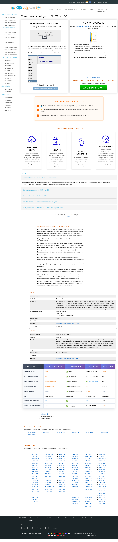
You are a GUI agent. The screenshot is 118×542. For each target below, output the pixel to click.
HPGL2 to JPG (102, 469)
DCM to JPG (75, 463)
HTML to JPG (48, 463)
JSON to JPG (48, 467)
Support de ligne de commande (49, 416)
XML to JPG (35, 459)
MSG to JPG (35, 480)
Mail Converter (51, 521)
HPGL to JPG (102, 461)
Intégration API (44, 418)
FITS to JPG (102, 457)
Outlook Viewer (9, 97)
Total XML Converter (10, 35)
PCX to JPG (102, 470)
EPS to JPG (102, 499)
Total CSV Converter (10, 32)
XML (30, 65)
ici (105, 167)
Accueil (51, 9)
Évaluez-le (69, 216)
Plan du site (24, 537)
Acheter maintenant (93, 88)
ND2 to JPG (35, 476)
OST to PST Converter (11, 47)
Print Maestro (8, 89)
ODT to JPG (75, 467)
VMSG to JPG (75, 508)
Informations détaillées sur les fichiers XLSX (67, 323)
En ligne (59, 9)
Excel (31, 62)
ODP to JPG (62, 491)
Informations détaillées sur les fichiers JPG (67, 358)
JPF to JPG (35, 470)
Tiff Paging (8, 78)
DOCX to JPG (102, 465)
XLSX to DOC (32, 437)
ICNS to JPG (88, 469)
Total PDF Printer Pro (10, 75)
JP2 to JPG (61, 467)
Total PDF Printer (9, 73)
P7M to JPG (35, 482)
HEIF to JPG (75, 478)
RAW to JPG (62, 485)
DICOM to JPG (49, 457)
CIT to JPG (75, 461)
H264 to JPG (35, 467)
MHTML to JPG (49, 465)
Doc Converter (59, 521)
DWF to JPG (48, 461)
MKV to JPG (88, 487)
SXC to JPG (88, 508)
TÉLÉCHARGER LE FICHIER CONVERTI (45, 89)
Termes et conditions (26, 539)
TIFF (30, 78)
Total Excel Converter (9, 27)
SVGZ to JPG (48, 493)
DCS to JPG (35, 465)
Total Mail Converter (10, 37)
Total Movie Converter (11, 54)
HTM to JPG (75, 502)
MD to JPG (88, 506)
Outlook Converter (41, 521)
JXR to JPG (75, 457)
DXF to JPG (75, 465)
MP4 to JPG (35, 469)
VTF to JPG (35, 463)
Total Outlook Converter (11, 40)
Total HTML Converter (11, 20)
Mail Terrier (8, 91)
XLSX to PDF (46, 435)
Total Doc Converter (10, 25)
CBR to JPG (88, 504)
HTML (31, 70)
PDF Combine (8, 60)
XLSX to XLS (75, 435)
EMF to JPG (62, 480)
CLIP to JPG (35, 474)
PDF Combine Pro (9, 63)
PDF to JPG (35, 457)
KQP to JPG (88, 463)
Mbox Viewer (8, 102)
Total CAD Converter (10, 30)
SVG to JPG (88, 467)
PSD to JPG (48, 483)
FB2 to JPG (88, 510)
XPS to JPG (102, 463)
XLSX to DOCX (32, 435)
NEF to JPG (62, 483)
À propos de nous (102, 10)
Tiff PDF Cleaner (9, 70)
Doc (30, 67)
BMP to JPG (62, 461)
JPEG (31, 73)
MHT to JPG (48, 470)
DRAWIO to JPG (49, 478)
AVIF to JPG (75, 480)
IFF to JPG (101, 459)
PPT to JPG (62, 495)
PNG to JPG (62, 459)
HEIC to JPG (75, 476)
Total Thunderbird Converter (9, 43)
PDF (30, 59)
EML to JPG (35, 478)
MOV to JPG (88, 489)
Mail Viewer (8, 100)
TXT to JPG (48, 469)
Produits (83, 9)
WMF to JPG (75, 470)
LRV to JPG (48, 476)
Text (30, 75)
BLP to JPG (35, 472)
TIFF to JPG (62, 463)
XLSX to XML (89, 435)
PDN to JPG (48, 474)
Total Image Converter (11, 49)
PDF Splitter (8, 65)
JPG (30, 81)
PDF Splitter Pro (9, 68)
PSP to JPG (75, 469)
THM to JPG (102, 467)
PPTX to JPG (75, 483)
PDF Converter (32, 521)
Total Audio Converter (11, 52)
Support (92, 9)
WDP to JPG (88, 459)
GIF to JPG (75, 472)
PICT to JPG (88, 482)
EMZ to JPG (75, 459)
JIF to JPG (48, 480)
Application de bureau (71, 9)
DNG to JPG (48, 495)
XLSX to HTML (61, 435)
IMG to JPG (48, 459)
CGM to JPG (88, 465)
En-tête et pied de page (46, 61)
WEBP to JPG (35, 495)
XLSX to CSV (104, 435)
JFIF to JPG (48, 472)
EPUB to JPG (88, 500)
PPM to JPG (62, 465)
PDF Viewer (8, 107)
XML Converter (86, 521)
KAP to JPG (88, 461)
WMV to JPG (88, 483)
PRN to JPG (62, 457)
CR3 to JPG (88, 457)
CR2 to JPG (62, 489)
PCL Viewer (8, 105)
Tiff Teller (7, 83)
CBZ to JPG (88, 502)
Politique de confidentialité (34, 537)
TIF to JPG (61, 476)
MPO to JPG (62, 470)
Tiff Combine (8, 80)
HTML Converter (68, 521)
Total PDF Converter (10, 22)
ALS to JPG (62, 469)
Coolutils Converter (10, 17)
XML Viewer (8, 110)
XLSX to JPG (35, 461)
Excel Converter (77, 521)
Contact (100, 9)
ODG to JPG (75, 482)
